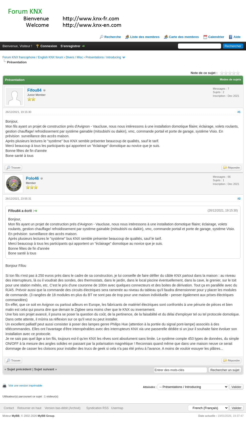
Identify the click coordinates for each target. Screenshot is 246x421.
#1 (239, 111)
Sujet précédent (19, 369)
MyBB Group (46, 415)
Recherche (112, 37)
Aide (237, 37)
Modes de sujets (230, 79)
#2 (239, 198)
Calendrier (216, 37)
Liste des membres (145, 37)
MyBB (15, 415)
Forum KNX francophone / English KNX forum (32, 57)
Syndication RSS (97, 408)
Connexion (49, 46)
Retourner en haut (29, 408)
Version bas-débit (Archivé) (63, 408)
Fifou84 (34, 90)
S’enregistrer (70, 46)
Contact (9, 408)
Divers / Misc (74, 57)
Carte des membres (184, 37)
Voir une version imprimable (25, 385)
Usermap (117, 408)
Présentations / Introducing (103, 57)
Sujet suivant (44, 369)
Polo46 (32, 178)
